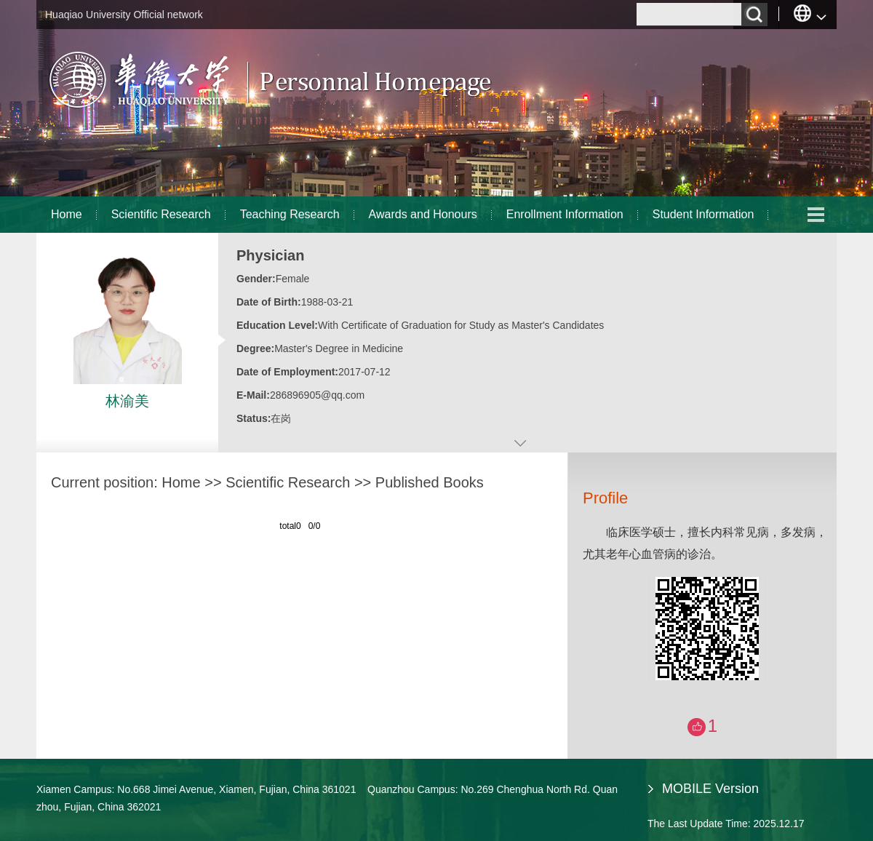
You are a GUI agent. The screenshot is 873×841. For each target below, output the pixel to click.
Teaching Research (290, 214)
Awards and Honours (423, 214)
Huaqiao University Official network (124, 14)
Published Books (429, 482)
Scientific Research (161, 214)
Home (66, 214)
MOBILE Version (710, 788)
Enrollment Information (564, 214)
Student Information (703, 214)
